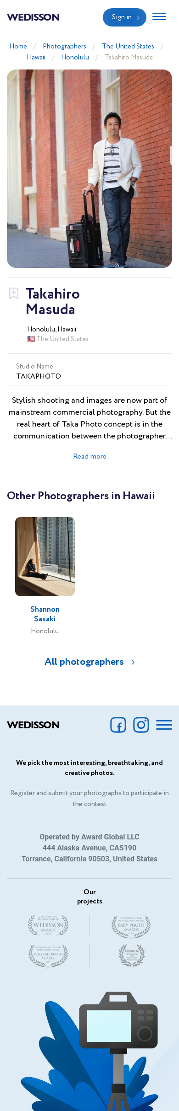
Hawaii (36, 57)
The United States (128, 46)
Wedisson (33, 16)
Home (18, 46)
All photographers (84, 662)
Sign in (122, 17)
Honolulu (75, 57)
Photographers (64, 46)
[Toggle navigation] (159, 17)
